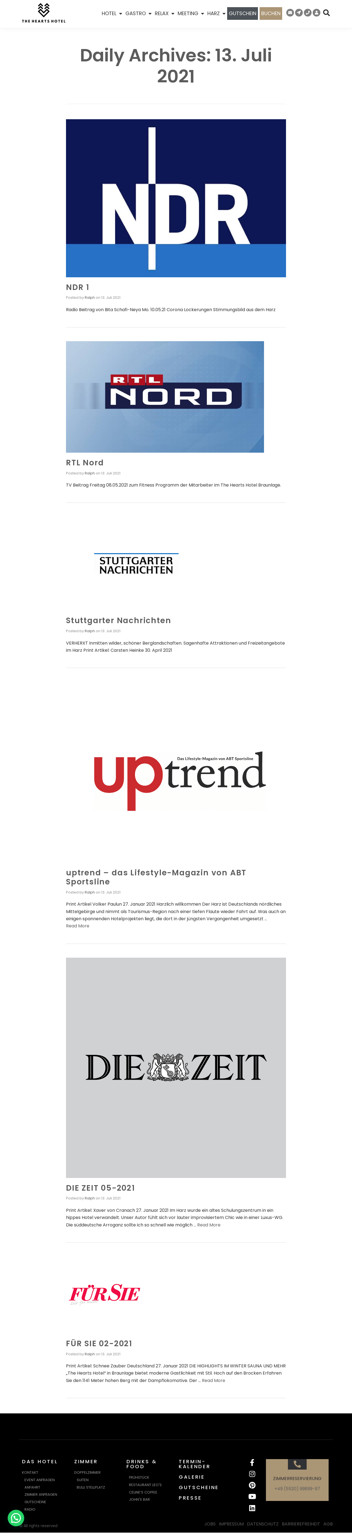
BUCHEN (270, 13)
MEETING (191, 13)
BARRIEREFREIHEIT (301, 1525)
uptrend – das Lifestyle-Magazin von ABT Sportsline (156, 877)
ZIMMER (86, 1461)
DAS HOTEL (40, 1461)
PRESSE (190, 1497)
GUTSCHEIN (242, 13)
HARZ (216, 13)
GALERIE (192, 1476)
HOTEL (112, 13)
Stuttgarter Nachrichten (118, 620)
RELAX (164, 13)
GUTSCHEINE (199, 1487)
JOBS (210, 1525)
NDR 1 (77, 287)
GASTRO (138, 13)
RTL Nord (85, 462)
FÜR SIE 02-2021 (99, 1343)
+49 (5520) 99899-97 (297, 1489)
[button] (16, 1518)
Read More (77, 926)
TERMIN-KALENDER (195, 1464)
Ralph (90, 297)
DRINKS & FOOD (142, 1464)
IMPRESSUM (231, 1525)
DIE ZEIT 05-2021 (100, 1188)
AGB (328, 1525)
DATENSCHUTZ (263, 1525)
